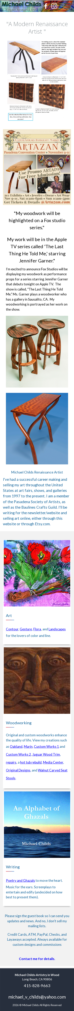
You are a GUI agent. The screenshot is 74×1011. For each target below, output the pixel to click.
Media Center (53, 762)
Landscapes (57, 629)
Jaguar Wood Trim (46, 754)
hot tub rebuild (31, 762)
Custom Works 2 (18, 754)
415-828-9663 (37, 985)
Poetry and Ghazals (20, 880)
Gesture (26, 629)
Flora (37, 629)
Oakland (16, 746)
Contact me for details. (37, 959)
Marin (28, 746)
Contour (12, 629)
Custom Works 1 (46, 746)
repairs (11, 762)
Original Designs (18, 770)
